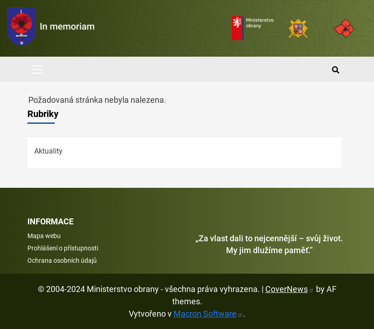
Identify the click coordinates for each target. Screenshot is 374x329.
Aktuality (48, 151)
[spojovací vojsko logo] (51, 28)
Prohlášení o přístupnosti (62, 248)
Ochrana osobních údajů (62, 260)
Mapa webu (44, 235)
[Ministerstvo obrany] (253, 28)
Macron (208, 313)
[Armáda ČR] (298, 28)
